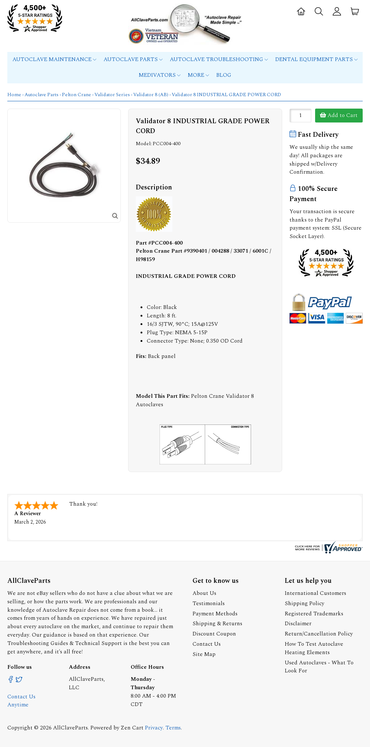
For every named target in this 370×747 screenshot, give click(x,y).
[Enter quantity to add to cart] (300, 115)
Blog (223, 75)
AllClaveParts (70, 728)
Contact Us (207, 644)
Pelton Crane (76, 94)
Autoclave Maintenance (54, 59)
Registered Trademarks (314, 614)
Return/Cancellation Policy (319, 634)
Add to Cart (339, 115)
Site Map (204, 654)
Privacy (154, 728)
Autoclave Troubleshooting (219, 59)
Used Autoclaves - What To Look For (319, 667)
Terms (173, 728)
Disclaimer (298, 623)
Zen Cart (132, 728)
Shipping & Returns (217, 623)
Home (14, 94)
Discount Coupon (214, 634)
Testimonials (209, 603)
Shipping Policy (304, 603)
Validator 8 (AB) (150, 94)
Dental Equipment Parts (316, 59)
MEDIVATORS (159, 75)
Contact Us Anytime (21, 701)
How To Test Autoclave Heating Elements (314, 648)
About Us (204, 593)
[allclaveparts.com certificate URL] (328, 552)
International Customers (315, 593)
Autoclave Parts (133, 59)
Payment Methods (215, 614)
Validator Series (112, 94)
